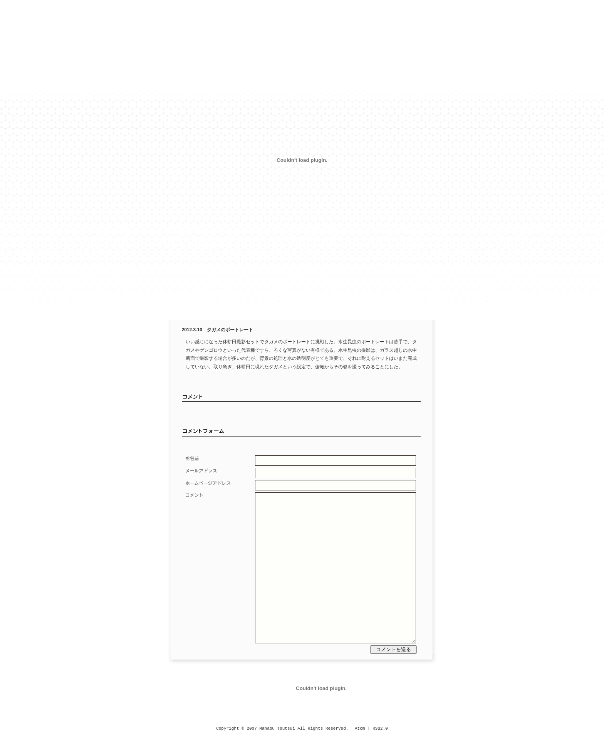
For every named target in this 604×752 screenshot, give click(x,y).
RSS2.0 (380, 729)
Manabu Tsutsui (277, 729)
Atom (360, 729)
